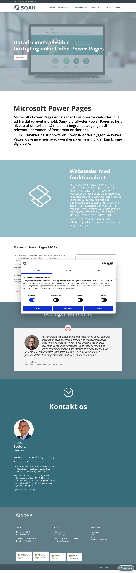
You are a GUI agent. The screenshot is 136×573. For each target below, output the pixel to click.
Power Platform (80, 8)
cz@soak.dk (23, 480)
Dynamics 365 (63, 8)
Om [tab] (99, 270)
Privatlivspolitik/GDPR (99, 539)
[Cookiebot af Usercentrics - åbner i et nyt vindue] (104, 263)
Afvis (38, 308)
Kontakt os (95, 532)
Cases (93, 537)
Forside (52, 8)
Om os (108, 8)
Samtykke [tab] (36, 270)
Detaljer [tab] (68, 270)
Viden (118, 8)
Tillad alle (98, 308)
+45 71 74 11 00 (19, 2)
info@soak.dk (26, 541)
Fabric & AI (96, 8)
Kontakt (20, 57)
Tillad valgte (67, 308)
